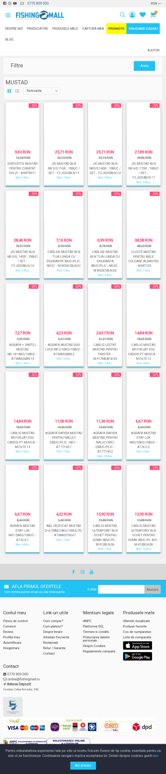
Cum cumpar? (53, 621)
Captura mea (93, 29)
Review (8, 632)
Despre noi (14, 29)
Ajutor (154, 50)
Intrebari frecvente (56, 637)
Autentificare (12, 643)
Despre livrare (52, 632)
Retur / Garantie (54, 648)
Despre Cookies (94, 646)
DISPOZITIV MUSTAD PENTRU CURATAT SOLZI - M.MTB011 (23, 168)
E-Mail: (92, 589)
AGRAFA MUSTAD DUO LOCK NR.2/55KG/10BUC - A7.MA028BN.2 (63, 349)
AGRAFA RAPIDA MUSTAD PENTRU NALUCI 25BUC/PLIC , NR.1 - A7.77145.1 (63, 440)
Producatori (37, 29)
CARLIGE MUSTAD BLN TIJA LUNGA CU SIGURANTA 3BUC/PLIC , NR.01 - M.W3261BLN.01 (63, 259)
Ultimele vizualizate (136, 621)
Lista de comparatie (137, 637)
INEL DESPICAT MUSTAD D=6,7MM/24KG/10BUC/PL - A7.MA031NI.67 (64, 530)
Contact (49, 653)
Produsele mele (65, 29)
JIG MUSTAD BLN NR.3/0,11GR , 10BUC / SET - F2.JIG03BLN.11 (64, 168)
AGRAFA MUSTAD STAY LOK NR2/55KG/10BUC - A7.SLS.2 (143, 440)
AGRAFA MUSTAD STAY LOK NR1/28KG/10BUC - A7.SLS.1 (22, 533)
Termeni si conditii (96, 632)
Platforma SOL (93, 626)
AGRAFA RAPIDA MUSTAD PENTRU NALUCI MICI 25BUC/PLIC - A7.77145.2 (105, 442)
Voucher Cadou (143, 28)
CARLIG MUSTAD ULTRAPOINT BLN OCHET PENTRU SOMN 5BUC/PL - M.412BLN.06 (105, 535)
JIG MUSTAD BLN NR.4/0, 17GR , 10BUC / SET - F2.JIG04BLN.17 (143, 170)
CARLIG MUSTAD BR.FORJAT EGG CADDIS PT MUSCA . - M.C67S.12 (143, 352)
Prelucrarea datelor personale (96, 638)
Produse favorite (135, 626)
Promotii (116, 28)
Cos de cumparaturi (137, 632)
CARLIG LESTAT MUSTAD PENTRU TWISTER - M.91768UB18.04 (105, 352)
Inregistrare (11, 648)
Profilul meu (11, 637)
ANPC (87, 621)
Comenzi (9, 626)
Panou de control (15, 621)
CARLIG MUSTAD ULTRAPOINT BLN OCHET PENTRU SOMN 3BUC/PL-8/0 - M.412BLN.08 (143, 535)
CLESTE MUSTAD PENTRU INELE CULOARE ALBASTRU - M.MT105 (143, 259)
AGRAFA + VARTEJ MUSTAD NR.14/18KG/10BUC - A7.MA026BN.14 (23, 352)
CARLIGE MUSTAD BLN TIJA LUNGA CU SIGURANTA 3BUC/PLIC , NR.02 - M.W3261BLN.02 (105, 261)
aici (155, 756)
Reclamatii (50, 643)
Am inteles (83, 765)
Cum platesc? (53, 626)
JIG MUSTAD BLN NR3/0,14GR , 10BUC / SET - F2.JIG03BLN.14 (105, 168)
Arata (144, 66)
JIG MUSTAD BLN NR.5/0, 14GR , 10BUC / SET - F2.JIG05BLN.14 (22, 259)
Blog (9, 39)
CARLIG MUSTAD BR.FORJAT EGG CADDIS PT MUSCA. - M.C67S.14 (22, 440)
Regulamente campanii (99, 651)
